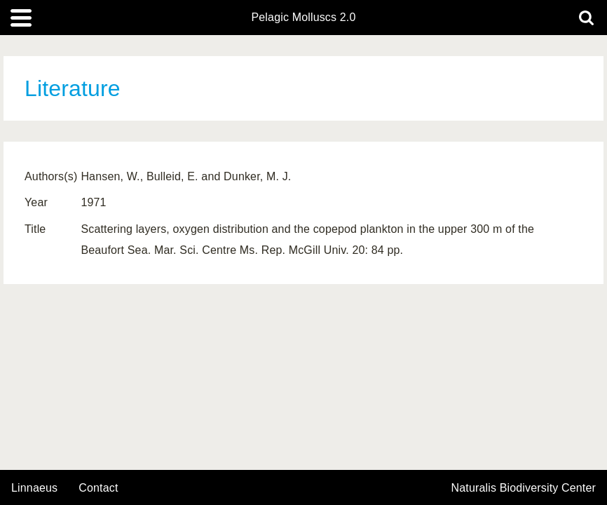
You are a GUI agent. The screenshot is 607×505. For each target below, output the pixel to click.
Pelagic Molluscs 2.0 (303, 17)
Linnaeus (34, 488)
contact (98, 488)
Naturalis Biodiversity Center (523, 488)
